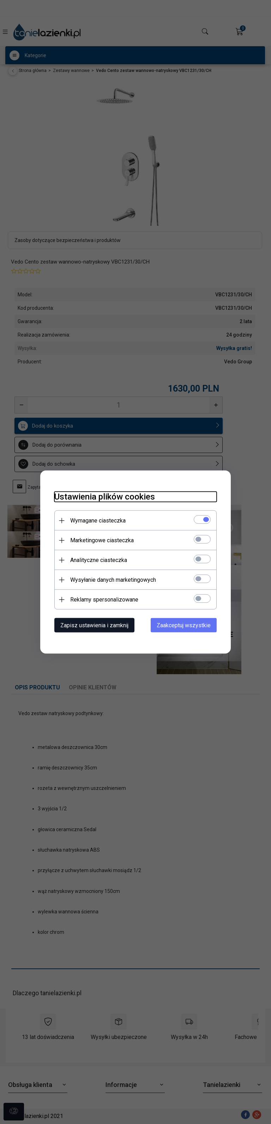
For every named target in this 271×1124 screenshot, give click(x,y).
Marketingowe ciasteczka (102, 540)
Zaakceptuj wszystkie (184, 625)
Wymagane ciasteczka (98, 520)
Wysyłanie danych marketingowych (113, 579)
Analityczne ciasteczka (98, 560)
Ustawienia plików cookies (104, 497)
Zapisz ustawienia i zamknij (94, 625)
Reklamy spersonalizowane (104, 599)
